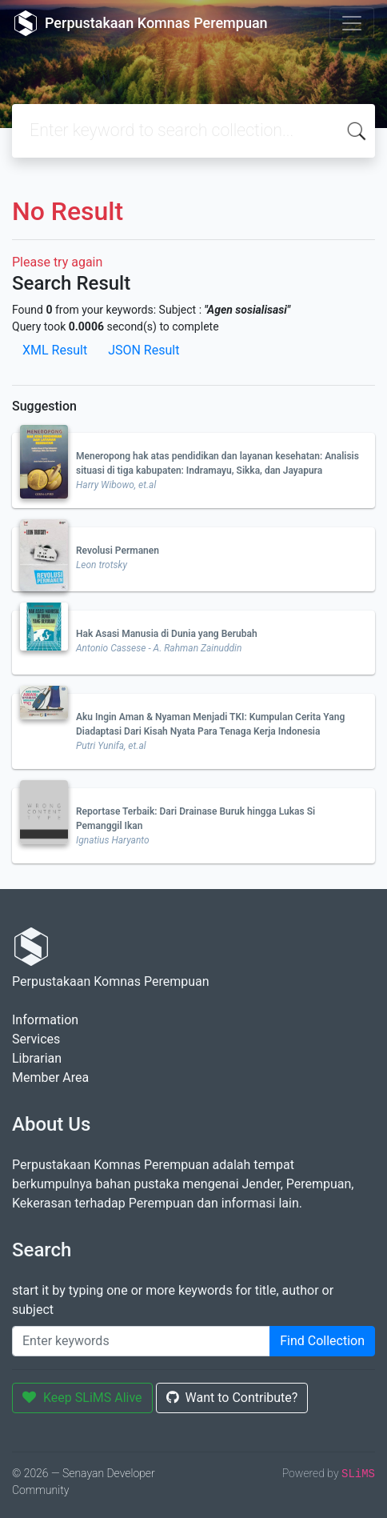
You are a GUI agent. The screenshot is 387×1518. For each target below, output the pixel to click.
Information (45, 1019)
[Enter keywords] (141, 1341)
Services (36, 1039)
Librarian (37, 1058)
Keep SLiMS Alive (82, 1397)
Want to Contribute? (232, 1397)
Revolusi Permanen (117, 550)
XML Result (54, 350)
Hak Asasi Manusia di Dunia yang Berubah (166, 633)
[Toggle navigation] (351, 23)
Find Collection (322, 1340)
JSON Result (143, 350)
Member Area (50, 1077)
